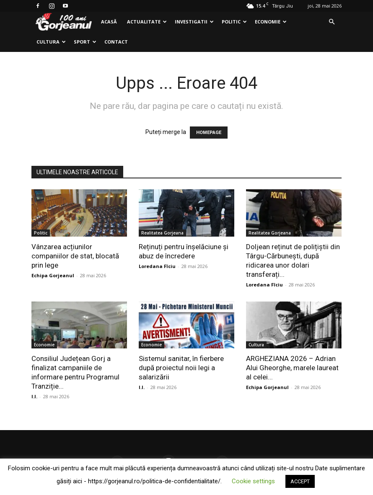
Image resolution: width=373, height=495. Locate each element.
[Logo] (63, 22)
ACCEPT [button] (300, 481)
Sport (85, 42)
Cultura (51, 42)
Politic (234, 21)
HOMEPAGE (208, 132)
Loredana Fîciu (157, 266)
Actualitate (147, 21)
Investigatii (194, 21)
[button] (331, 22)
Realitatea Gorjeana (162, 233)
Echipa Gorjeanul (52, 275)
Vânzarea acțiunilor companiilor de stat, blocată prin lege (75, 255)
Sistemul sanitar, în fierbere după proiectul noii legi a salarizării (181, 367)
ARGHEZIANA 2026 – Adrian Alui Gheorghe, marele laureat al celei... (292, 367)
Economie (271, 21)
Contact (116, 42)
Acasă (109, 21)
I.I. (34, 396)
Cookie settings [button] (253, 481)
